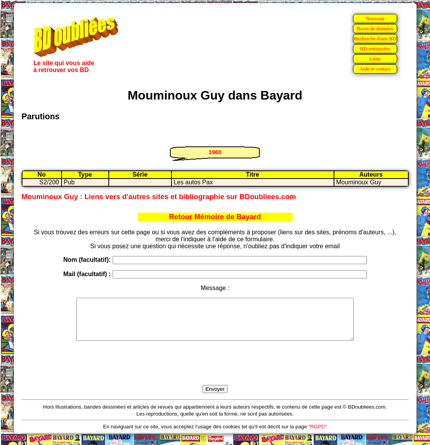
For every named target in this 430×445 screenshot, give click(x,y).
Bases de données (375, 28)
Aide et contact (375, 69)
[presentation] (215, 372)
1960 (215, 152)
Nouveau (375, 18)
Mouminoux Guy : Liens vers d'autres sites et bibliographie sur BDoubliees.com (159, 196)
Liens (375, 59)
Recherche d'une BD (375, 38)
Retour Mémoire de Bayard (215, 217)
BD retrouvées (375, 49)
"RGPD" (317, 435)
